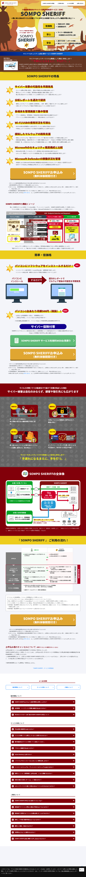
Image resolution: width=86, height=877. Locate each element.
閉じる (81, 869)
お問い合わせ (80, 3)
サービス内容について (43, 687)
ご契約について (68, 687)
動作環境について (17, 687)
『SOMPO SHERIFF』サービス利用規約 (43, 668)
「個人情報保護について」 (67, 871)
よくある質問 (70, 3)
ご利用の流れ (61, 3)
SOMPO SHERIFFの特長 (48, 3)
